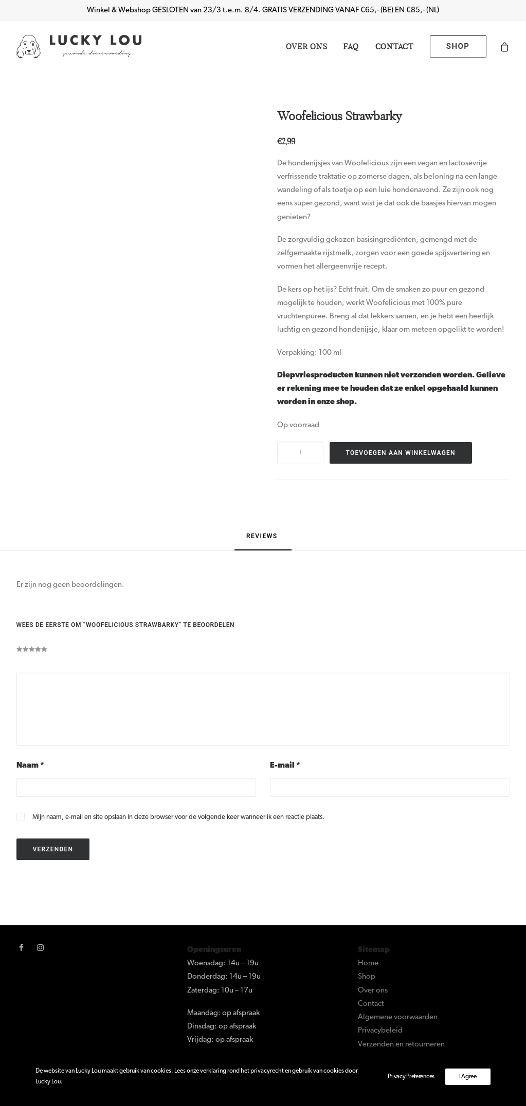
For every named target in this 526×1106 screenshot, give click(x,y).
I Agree (468, 1077)
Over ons (306, 46)
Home (368, 963)
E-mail (285, 766)
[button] (21, 949)
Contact (394, 46)
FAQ (350, 46)
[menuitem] (306, 46)
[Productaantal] (300, 453)
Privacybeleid (380, 1031)
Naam (30, 766)
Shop (366, 977)
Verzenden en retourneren (401, 1044)
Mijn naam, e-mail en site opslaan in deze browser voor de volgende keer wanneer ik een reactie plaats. (178, 817)
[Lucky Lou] (79, 46)
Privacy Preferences (411, 1077)
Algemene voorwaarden (398, 1017)
